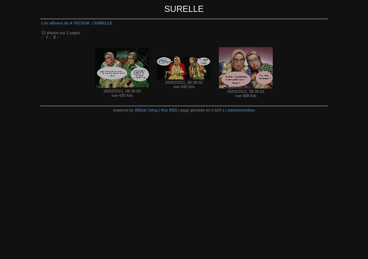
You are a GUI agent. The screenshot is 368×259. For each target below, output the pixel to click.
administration (241, 110)
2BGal (140, 110)
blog (154, 110)
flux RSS (169, 110)
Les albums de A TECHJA (65, 23)
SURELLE (103, 23)
